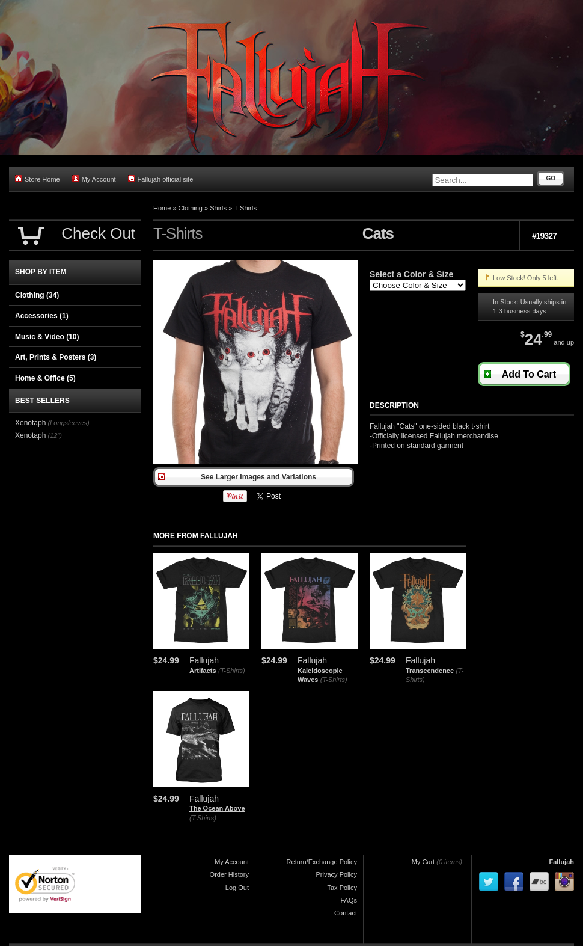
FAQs (348, 900)
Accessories (42, 316)
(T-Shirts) (231, 670)
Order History (229, 874)
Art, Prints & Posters (55, 357)
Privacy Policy (336, 874)
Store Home (37, 179)
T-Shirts (245, 208)
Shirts (218, 208)
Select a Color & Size (411, 274)
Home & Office (45, 378)
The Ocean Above (217, 808)
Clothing (191, 208)
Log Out (237, 887)
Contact (345, 913)
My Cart (423, 861)
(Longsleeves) (68, 422)
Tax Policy (342, 887)
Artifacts (202, 670)
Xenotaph (30, 423)
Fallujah (561, 861)
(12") (54, 435)
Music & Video (47, 337)
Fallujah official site (161, 179)
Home (162, 208)
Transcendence (430, 670)
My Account (94, 179)
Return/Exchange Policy (322, 861)
